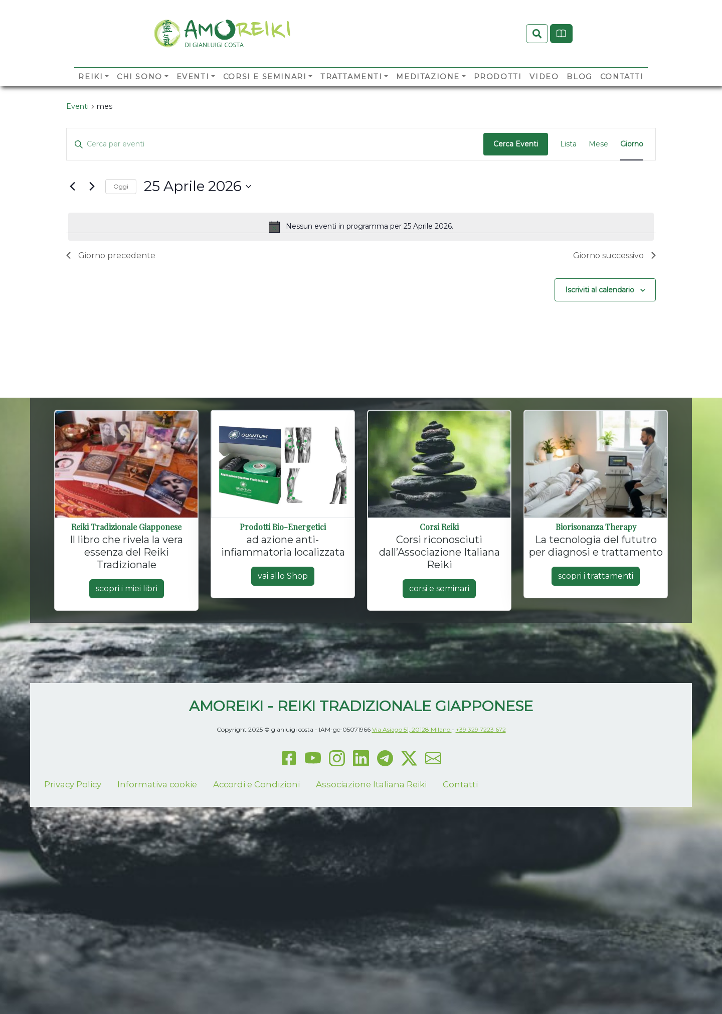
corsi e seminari (439, 676)
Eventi (193, 93)
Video (544, 93)
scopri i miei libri (126, 676)
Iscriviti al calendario (599, 376)
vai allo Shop (283, 663)
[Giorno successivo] (92, 273)
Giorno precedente (110, 342)
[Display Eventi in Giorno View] (631, 231)
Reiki (90, 93)
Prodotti (498, 93)
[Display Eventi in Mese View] (598, 231)
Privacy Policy (72, 871)
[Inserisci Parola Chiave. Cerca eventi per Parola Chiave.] (275, 231)
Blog (579, 93)
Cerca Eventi (515, 231)
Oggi (120, 273)
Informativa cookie (157, 871)
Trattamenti (351, 93)
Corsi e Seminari (265, 93)
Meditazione (428, 93)
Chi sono (139, 93)
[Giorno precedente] (72, 273)
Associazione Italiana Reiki (371, 871)
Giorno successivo (614, 342)
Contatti (622, 93)
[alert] (361, 313)
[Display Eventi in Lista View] (568, 231)
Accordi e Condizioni (256, 871)
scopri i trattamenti (595, 663)
